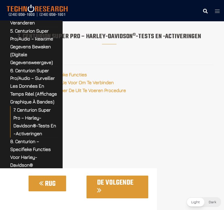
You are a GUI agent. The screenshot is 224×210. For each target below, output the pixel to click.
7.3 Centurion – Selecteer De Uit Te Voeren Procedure (71, 90)
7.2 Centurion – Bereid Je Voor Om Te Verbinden (65, 82)
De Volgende (115, 185)
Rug (47, 184)
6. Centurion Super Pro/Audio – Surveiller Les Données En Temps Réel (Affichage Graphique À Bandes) (33, 86)
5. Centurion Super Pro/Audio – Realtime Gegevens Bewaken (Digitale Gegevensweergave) (31, 46)
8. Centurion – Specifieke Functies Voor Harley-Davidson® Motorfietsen (30, 157)
